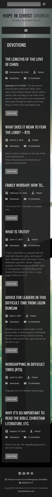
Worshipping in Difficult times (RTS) (25, 366)
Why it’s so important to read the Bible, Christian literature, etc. (25, 418)
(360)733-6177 (27, 482)
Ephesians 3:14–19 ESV (15, 85)
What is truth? (17, 231)
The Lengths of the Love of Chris (24, 61)
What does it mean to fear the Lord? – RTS (25, 129)
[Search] (24, 4)
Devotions (14, 78)
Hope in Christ (26, 15)
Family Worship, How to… (24, 185)
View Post (11, 113)
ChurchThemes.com (26, 491)
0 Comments (34, 78)
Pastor (41, 72)
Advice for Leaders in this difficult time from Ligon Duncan (25, 302)
